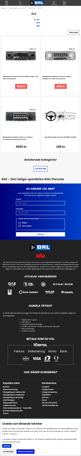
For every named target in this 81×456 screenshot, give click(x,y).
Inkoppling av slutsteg (13, 397)
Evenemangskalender (13, 410)
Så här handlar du (50, 405)
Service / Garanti (49, 402)
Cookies (45, 387)
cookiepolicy (12, 434)
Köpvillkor (46, 395)
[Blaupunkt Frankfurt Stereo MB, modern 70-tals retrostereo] (21, 79)
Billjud (3, 8)
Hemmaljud (25, 226)
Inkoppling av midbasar (14, 395)
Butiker (6, 387)
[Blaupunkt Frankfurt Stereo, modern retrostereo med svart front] (21, 140)
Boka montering (10, 389)
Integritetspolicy (49, 392)
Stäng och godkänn (25, 451)
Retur (44, 400)
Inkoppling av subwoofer (14, 392)
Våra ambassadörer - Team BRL (17, 408)
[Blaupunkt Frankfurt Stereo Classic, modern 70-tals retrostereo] (60, 79)
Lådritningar (9, 400)
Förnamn (19, 209)
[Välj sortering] (74, 32)
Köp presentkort (10, 402)
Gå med (40, 234)
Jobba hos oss (9, 405)
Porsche (31, 8)
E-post (18, 199)
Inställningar (8, 451)
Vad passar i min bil (17, 8)
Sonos (5, 413)
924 (40, 8)
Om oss (45, 397)
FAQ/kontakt (48, 389)
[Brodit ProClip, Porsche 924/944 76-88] (60, 140)
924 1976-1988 (38, 23)
